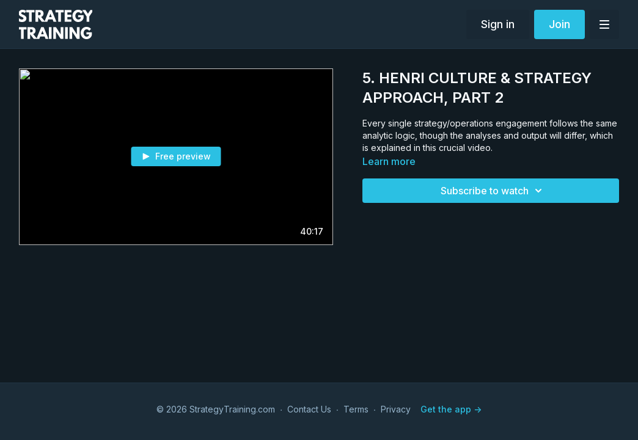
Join (559, 24)
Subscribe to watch (493, 190)
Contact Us (309, 409)
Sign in (498, 24)
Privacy (396, 409)
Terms (356, 409)
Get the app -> (451, 409)
